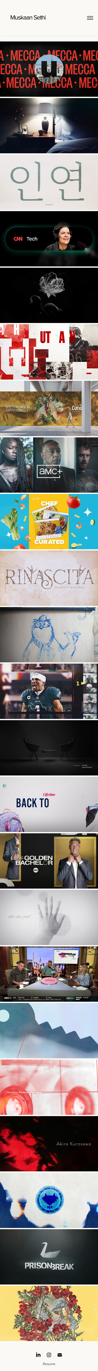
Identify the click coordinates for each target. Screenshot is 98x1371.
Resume (49, 1363)
